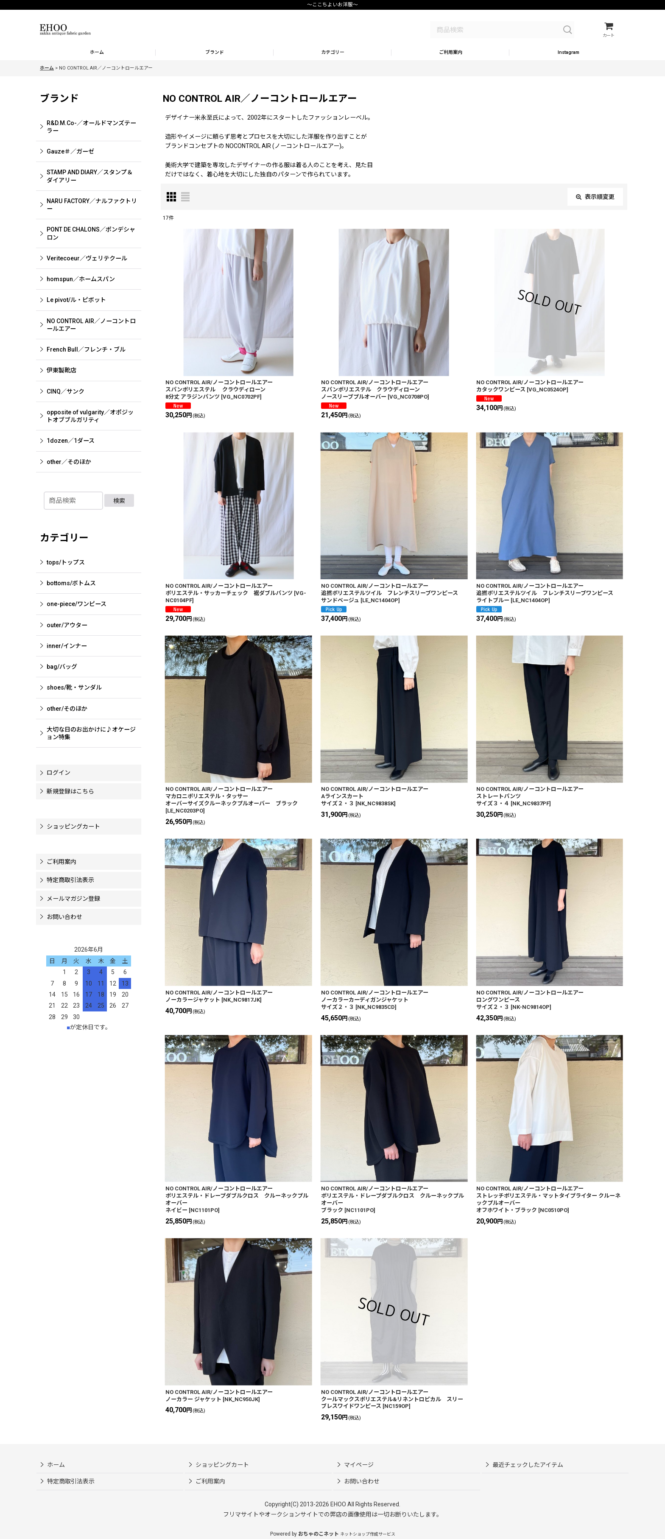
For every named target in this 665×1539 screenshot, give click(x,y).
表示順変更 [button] (595, 205)
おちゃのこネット (318, 1534)
